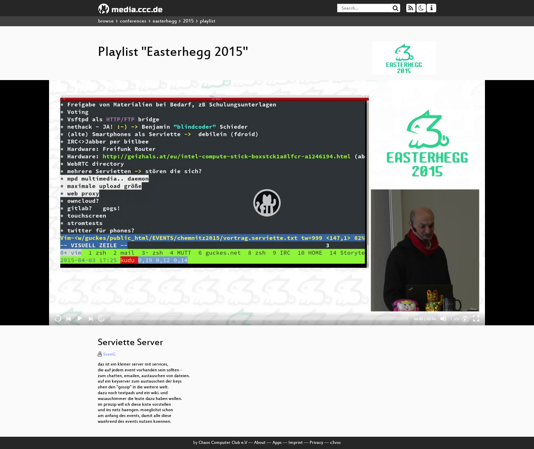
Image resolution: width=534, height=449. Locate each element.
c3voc (335, 442)
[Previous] (68, 318)
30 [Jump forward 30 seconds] (101, 318)
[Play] (79, 318)
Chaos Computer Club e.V (223, 442)
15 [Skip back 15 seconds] (58, 318)
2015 (188, 21)
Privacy (316, 442)
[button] (267, 203)
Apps (277, 442)
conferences (133, 21)
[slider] (259, 318)
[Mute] (443, 318)
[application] (267, 202)
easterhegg (165, 21)
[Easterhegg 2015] (465, 318)
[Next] (90, 318)
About (260, 442)
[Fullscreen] (476, 318)
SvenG (109, 354)
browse (106, 21)
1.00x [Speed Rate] (455, 319)
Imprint (295, 442)
